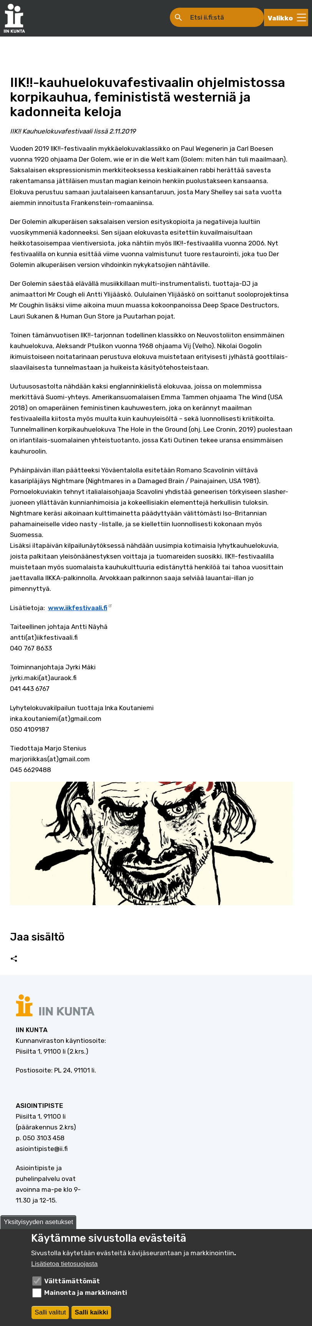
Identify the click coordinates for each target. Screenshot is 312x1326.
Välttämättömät (72, 1283)
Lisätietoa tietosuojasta (64, 1265)
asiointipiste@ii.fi (42, 1149)
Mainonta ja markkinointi (85, 1295)
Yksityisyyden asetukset (38, 1224)
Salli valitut (50, 1314)
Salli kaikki (91, 1314)
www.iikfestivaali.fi (80, 607)
